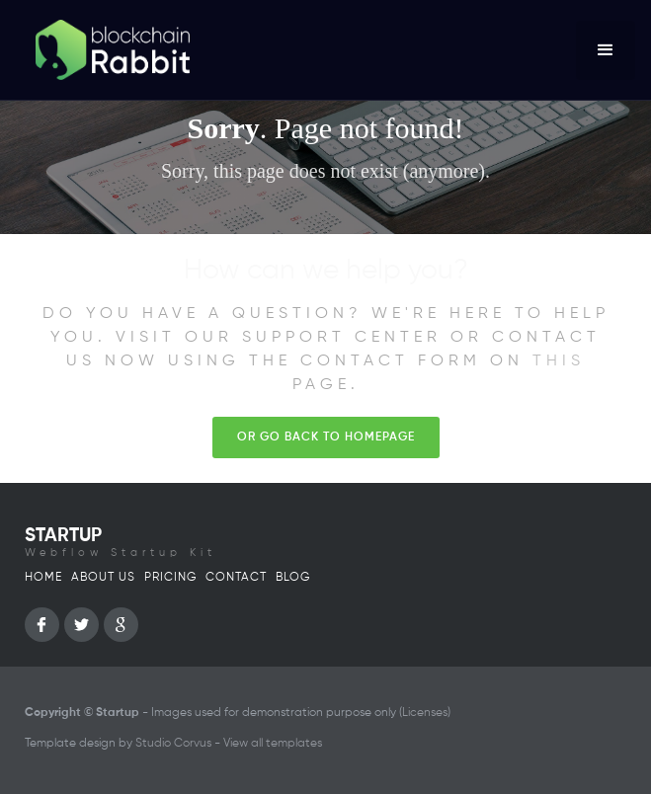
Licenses (425, 713)
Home (43, 578)
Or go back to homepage (326, 437)
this (558, 361)
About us (103, 578)
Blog (293, 578)
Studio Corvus (173, 744)
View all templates (272, 744)
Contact (236, 578)
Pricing (170, 578)
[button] (605, 50)
